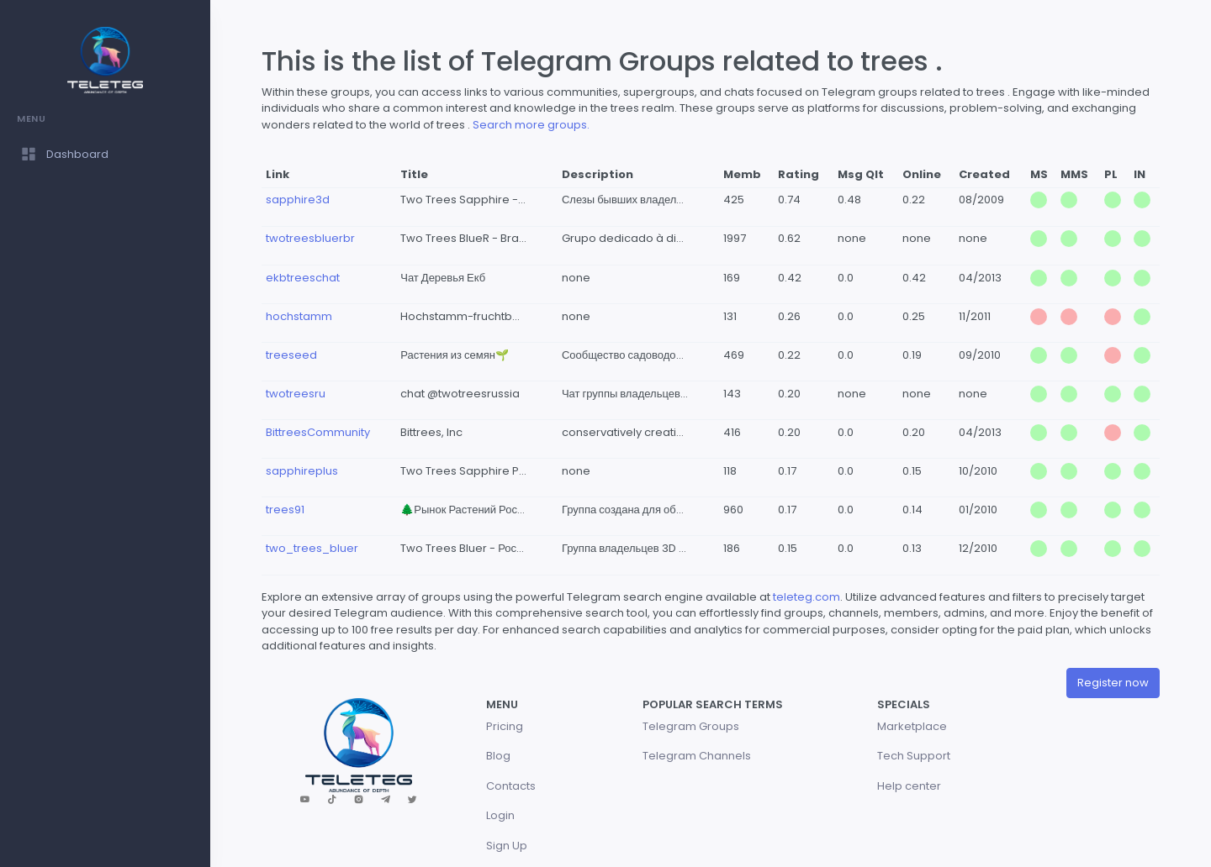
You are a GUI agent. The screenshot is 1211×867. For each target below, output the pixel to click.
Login (500, 815)
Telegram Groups (691, 726)
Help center (909, 786)
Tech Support (913, 756)
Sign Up (506, 846)
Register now (1113, 683)
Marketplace (912, 726)
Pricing (504, 726)
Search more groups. (531, 125)
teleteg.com (806, 597)
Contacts (511, 786)
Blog (498, 756)
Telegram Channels (697, 756)
